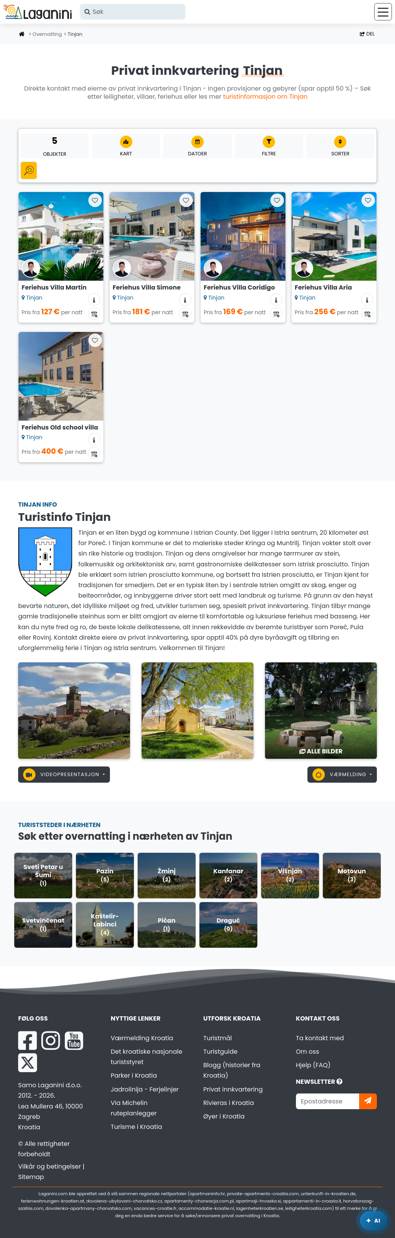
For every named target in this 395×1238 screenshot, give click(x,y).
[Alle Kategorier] (28, 170)
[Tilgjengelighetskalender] (94, 313)
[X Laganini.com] (27, 1062)
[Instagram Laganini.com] (50, 1040)
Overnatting (47, 34)
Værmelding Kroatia (142, 1038)
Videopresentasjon (62, 774)
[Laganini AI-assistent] (373, 1220)
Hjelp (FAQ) (313, 1065)
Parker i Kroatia (134, 1075)
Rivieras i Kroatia (228, 1102)
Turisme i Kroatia (136, 1126)
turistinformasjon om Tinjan (265, 96)
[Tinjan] (74, 710)
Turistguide (220, 1051)
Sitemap (31, 1176)
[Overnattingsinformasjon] (94, 299)
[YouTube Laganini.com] (74, 1040)
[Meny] (383, 11)
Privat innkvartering (233, 1089)
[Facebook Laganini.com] (27, 1040)
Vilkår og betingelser (49, 1166)
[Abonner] (368, 1101)
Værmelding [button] (340, 774)
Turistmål (217, 1038)
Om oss (307, 1051)
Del (367, 33)
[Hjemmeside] (22, 34)
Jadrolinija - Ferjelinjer (145, 1089)
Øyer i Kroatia (224, 1116)
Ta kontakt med (320, 1038)
